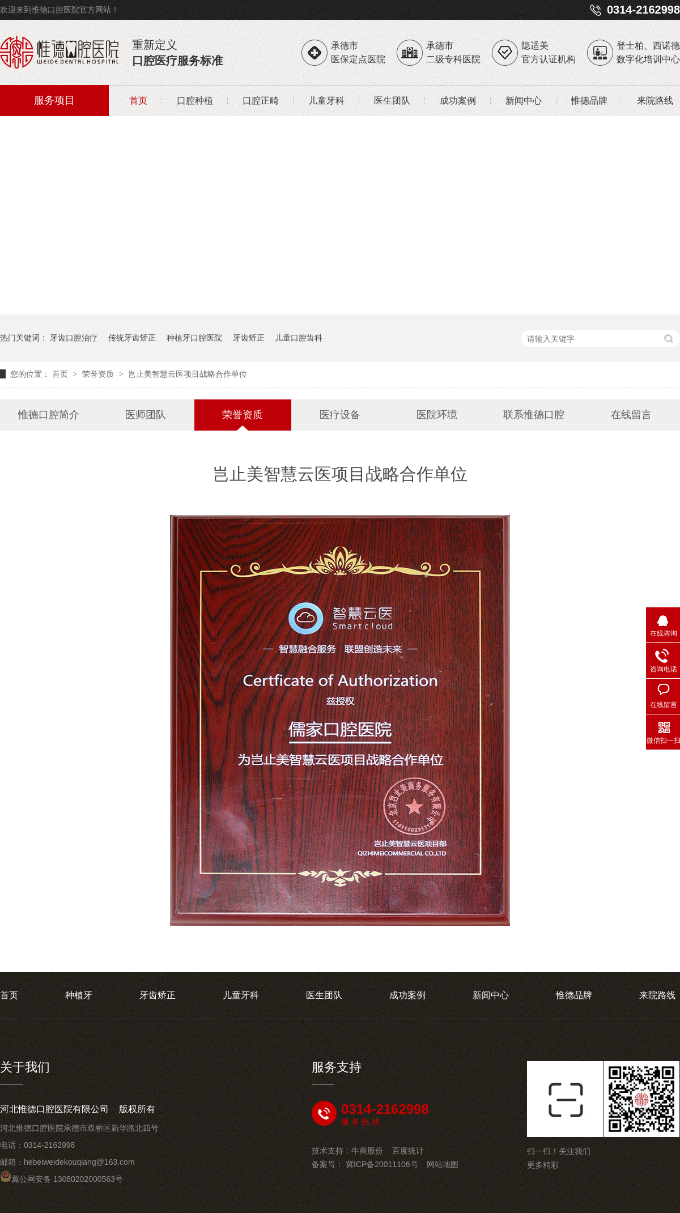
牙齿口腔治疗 (73, 337)
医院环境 (436, 414)
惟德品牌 (589, 100)
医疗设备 (340, 414)
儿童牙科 (326, 100)
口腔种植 (195, 100)
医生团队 (392, 100)
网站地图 (442, 1164)
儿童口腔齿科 (298, 337)
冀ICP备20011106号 (382, 1164)
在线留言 (631, 414)
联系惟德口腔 (533, 414)
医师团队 (145, 414)
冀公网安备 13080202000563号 (61, 1179)
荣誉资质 (99, 373)
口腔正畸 (261, 100)
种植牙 (78, 995)
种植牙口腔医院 (194, 337)
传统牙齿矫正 (132, 337)
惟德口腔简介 (48, 414)
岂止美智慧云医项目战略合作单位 (187, 373)
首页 (138, 100)
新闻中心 (523, 100)
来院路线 (655, 100)
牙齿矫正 (249, 337)
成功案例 (458, 100)
